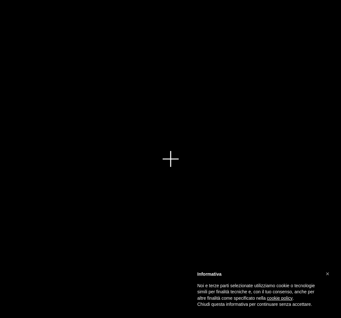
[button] (327, 274)
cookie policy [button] (280, 298)
